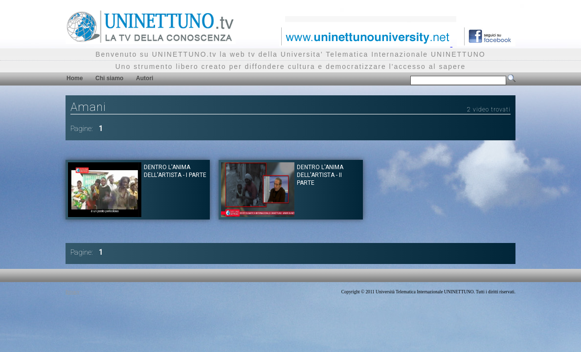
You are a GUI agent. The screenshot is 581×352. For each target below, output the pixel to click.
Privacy (73, 291)
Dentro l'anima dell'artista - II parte (320, 175)
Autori (144, 78)
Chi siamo (109, 78)
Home (75, 78)
